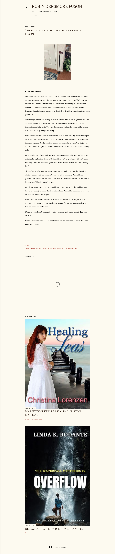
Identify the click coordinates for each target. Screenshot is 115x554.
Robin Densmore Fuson (57, 6)
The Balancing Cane (70, 248)
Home (35, 15)
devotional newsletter (57, 248)
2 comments (35, 533)
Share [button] (27, 245)
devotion (38, 248)
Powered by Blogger (57, 547)
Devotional (45, 248)
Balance (32, 248)
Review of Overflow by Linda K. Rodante (54, 528)
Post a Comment (36, 419)
